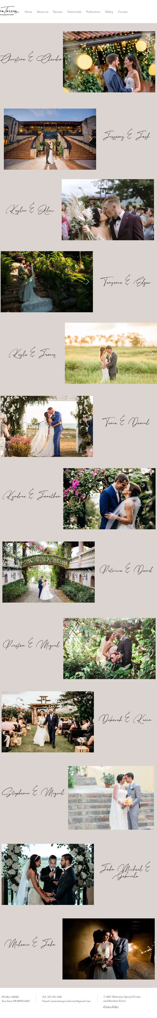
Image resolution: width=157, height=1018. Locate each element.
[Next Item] (150, 62)
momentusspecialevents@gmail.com (71, 1001)
